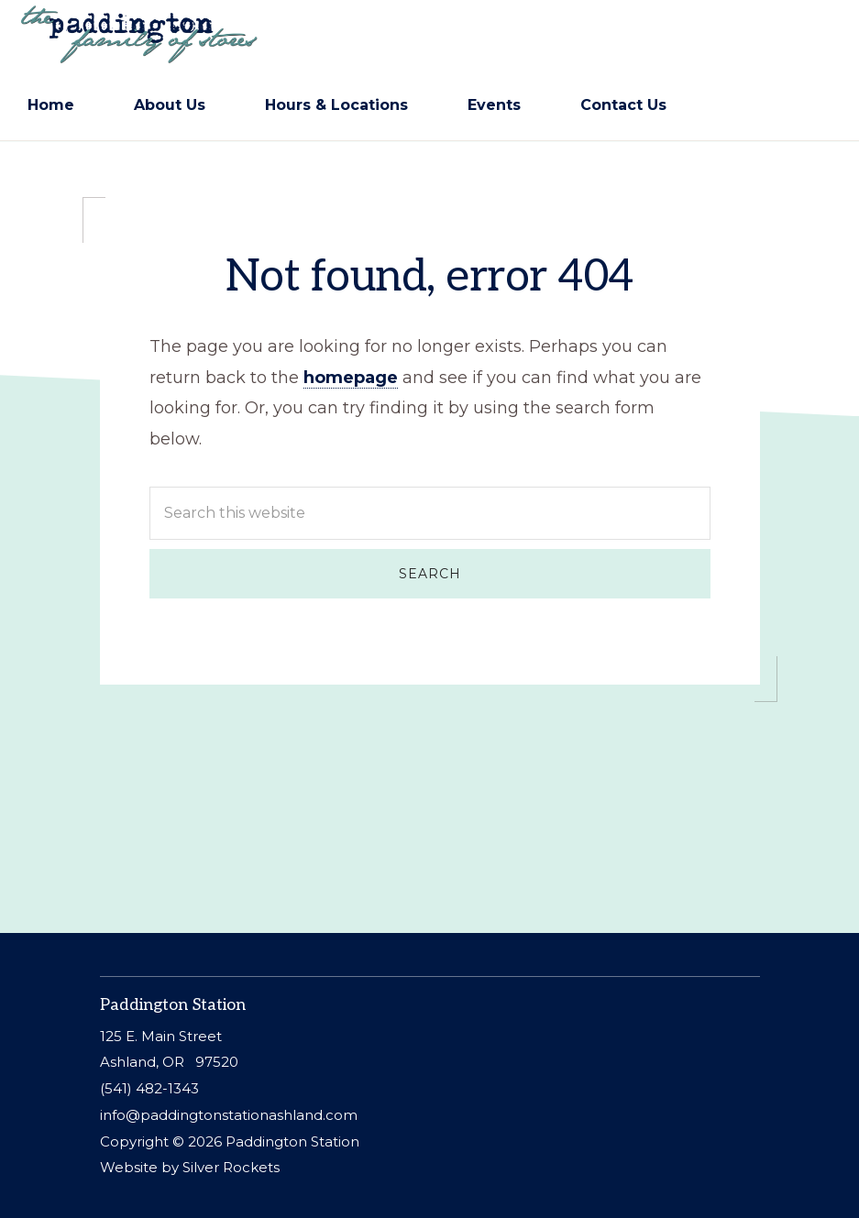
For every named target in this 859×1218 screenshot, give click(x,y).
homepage (350, 379)
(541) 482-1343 (149, 1088)
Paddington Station (292, 1141)
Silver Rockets (231, 1167)
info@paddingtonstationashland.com (229, 1115)
